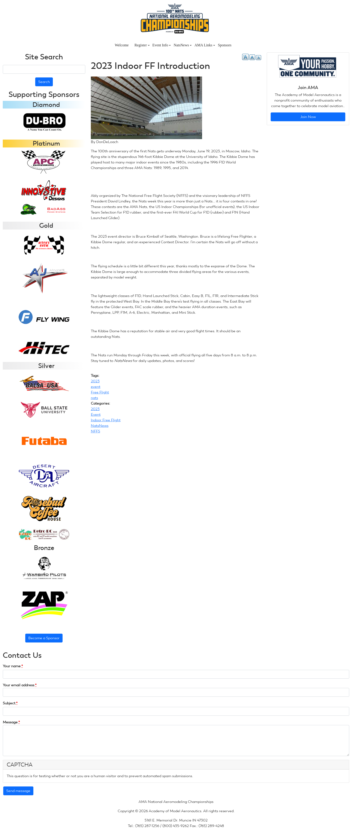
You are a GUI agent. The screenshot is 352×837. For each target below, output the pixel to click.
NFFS (95, 431)
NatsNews (183, 45)
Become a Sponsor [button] (44, 638)
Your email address (20, 685)
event (95, 386)
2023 (95, 381)
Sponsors (224, 45)
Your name (13, 666)
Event (96, 414)
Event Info (161, 45)
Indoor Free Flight (106, 420)
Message (11, 722)
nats (94, 398)
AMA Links (204, 45)
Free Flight (100, 392)
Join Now (308, 117)
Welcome (122, 45)
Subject (10, 703)
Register (141, 45)
